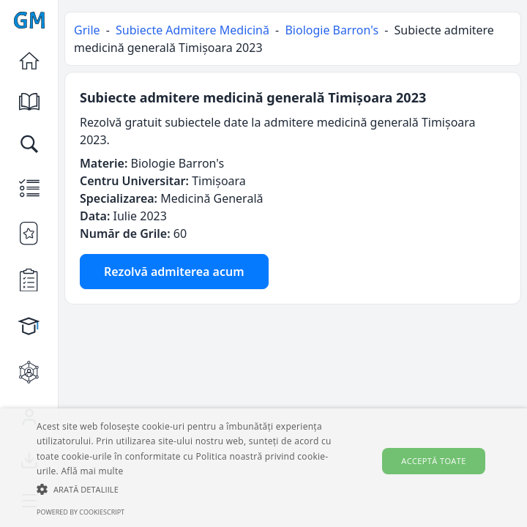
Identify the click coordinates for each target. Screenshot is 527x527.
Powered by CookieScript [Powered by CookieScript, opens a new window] (80, 512)
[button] (184, 489)
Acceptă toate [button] (433, 460)
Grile (87, 30)
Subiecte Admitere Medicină (192, 30)
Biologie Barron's (331, 30)
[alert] (263, 467)
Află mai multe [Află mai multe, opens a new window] (92, 471)
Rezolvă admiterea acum (174, 272)
